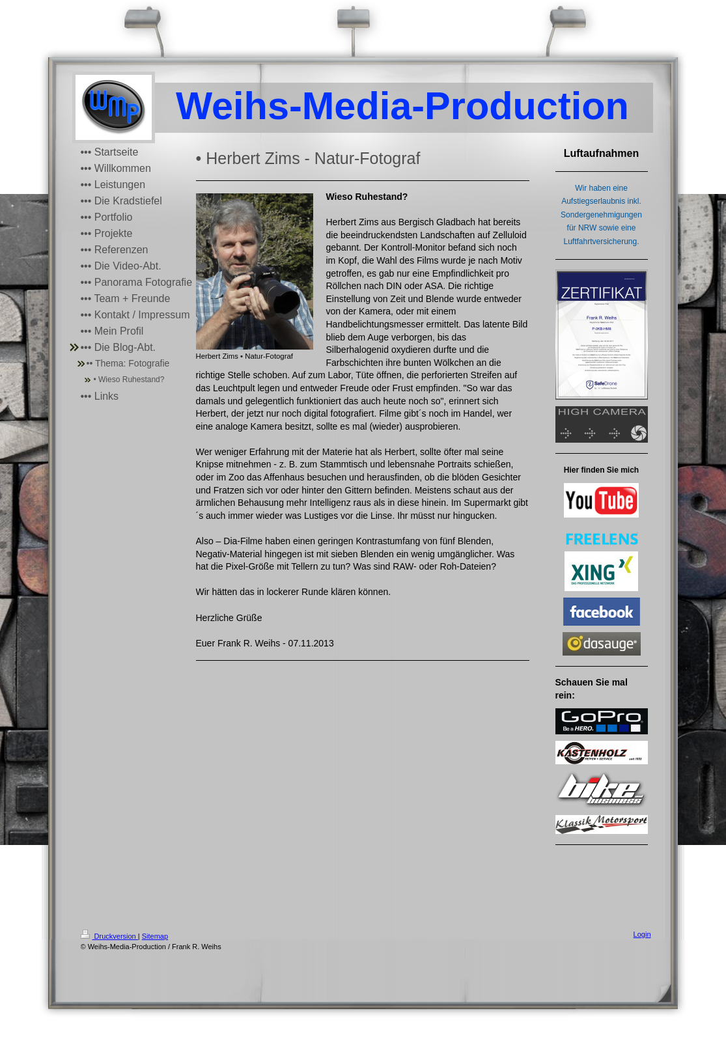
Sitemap (155, 936)
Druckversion (109, 936)
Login (642, 934)
